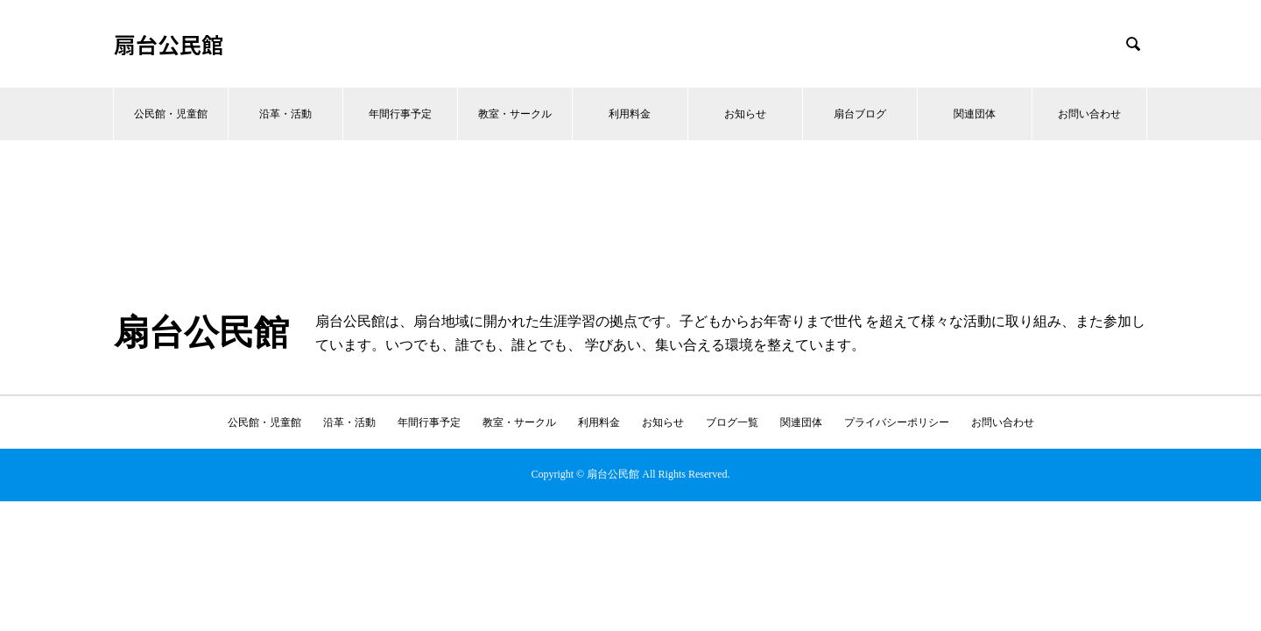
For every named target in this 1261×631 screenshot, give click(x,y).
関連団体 (975, 114)
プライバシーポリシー (896, 422)
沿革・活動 (285, 114)
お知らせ (745, 114)
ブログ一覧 (732, 422)
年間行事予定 (400, 114)
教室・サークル (515, 114)
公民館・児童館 (171, 114)
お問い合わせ (1089, 114)
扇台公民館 (168, 44)
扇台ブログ (860, 114)
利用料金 (630, 114)
